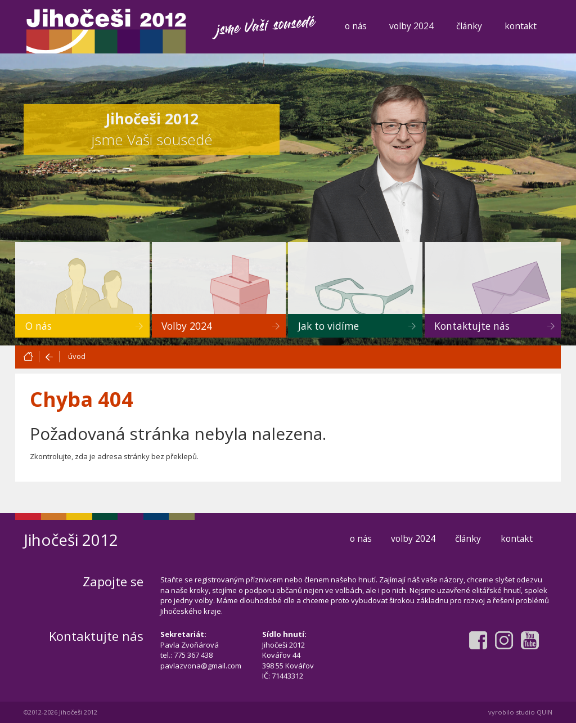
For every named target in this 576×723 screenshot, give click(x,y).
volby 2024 (411, 26)
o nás (356, 26)
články (469, 26)
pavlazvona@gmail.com (200, 666)
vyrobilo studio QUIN (520, 712)
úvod (77, 356)
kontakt (521, 26)
